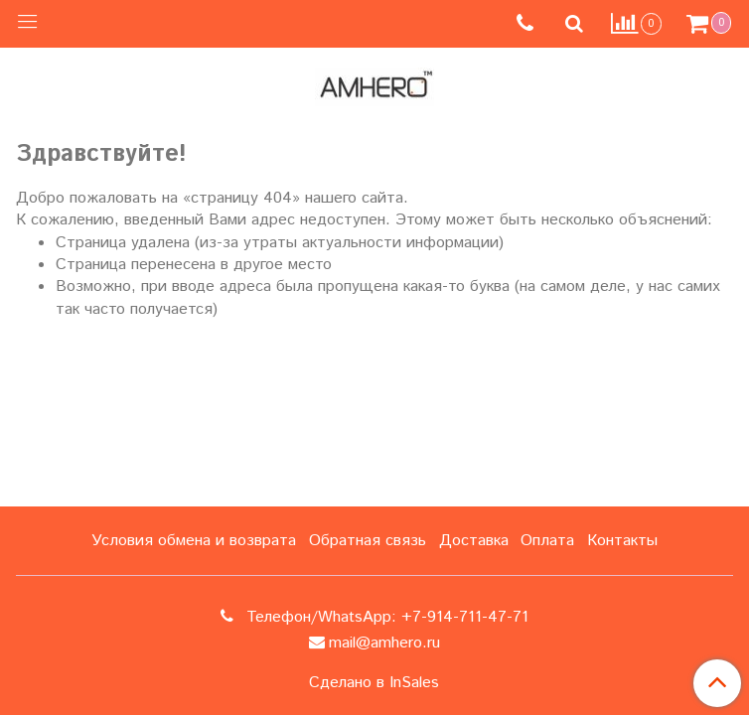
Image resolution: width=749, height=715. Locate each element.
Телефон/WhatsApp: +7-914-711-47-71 (384, 617)
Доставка (474, 540)
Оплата (547, 540)
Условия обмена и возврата (193, 540)
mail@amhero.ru (384, 643)
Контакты (622, 540)
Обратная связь (367, 540)
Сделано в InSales (374, 683)
